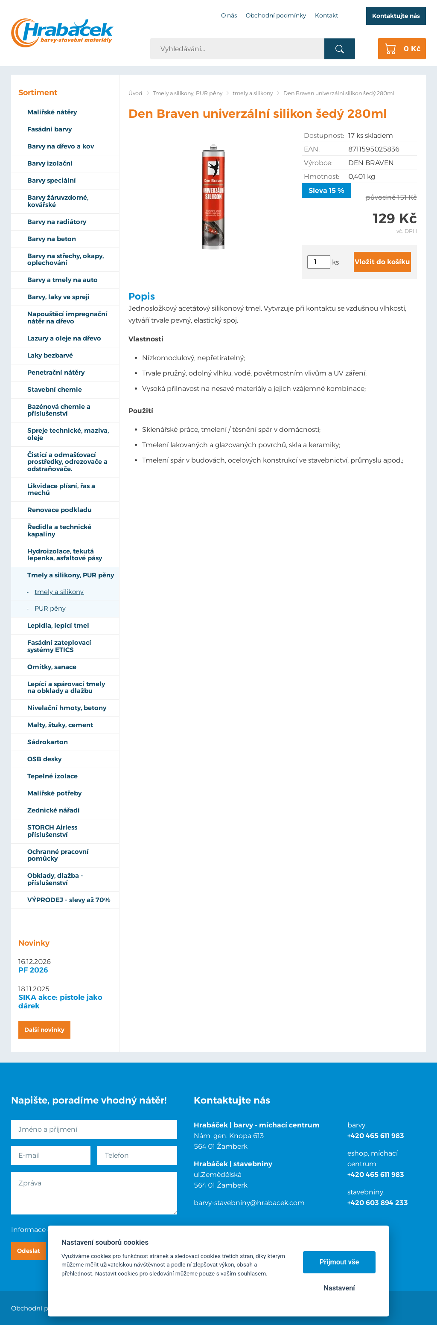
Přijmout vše (339, 1262)
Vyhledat (339, 49)
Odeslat (28, 1251)
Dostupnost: (324, 135)
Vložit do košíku (382, 262)
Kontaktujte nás (396, 16)
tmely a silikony (253, 93)
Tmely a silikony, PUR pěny (187, 93)
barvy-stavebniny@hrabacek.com (249, 1203)
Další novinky (44, 1030)
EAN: (312, 149)
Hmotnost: (321, 176)
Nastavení (339, 1288)
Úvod (135, 93)
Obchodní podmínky (43, 1308)
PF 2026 (33, 970)
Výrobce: (318, 163)
